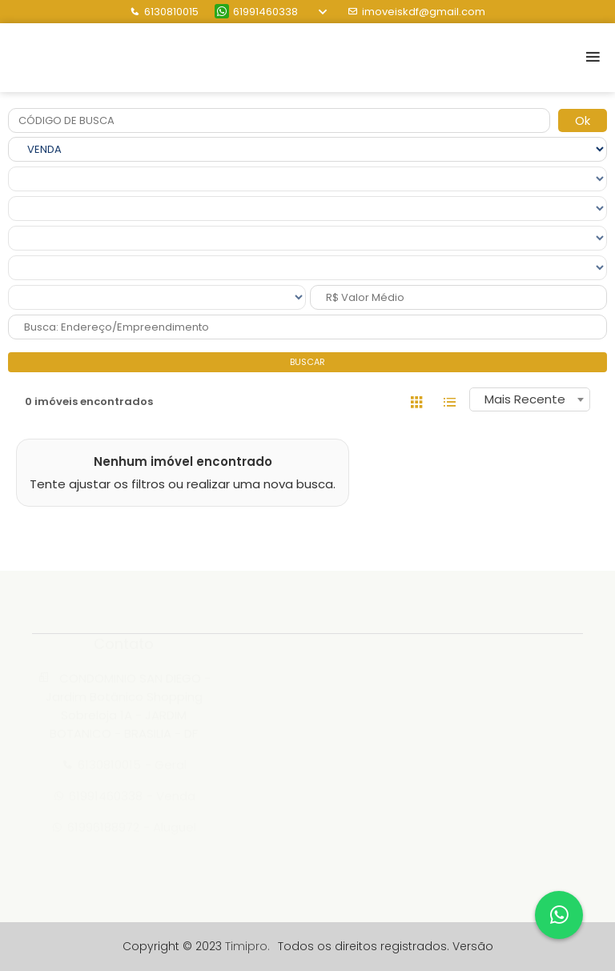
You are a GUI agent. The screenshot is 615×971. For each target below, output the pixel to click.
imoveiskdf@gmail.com (416, 11)
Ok (582, 120)
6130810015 (164, 11)
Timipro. (247, 946)
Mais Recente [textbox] (524, 399)
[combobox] (529, 399)
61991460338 (256, 11)
